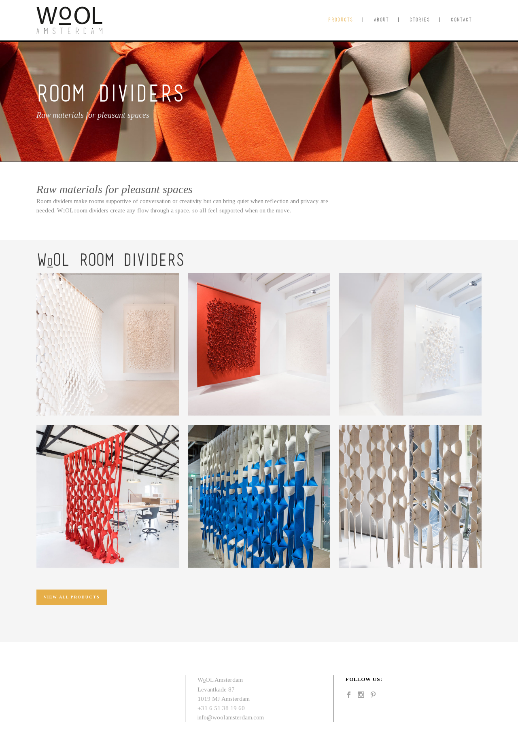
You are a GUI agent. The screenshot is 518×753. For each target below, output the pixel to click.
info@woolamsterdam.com (230, 717)
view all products (72, 597)
